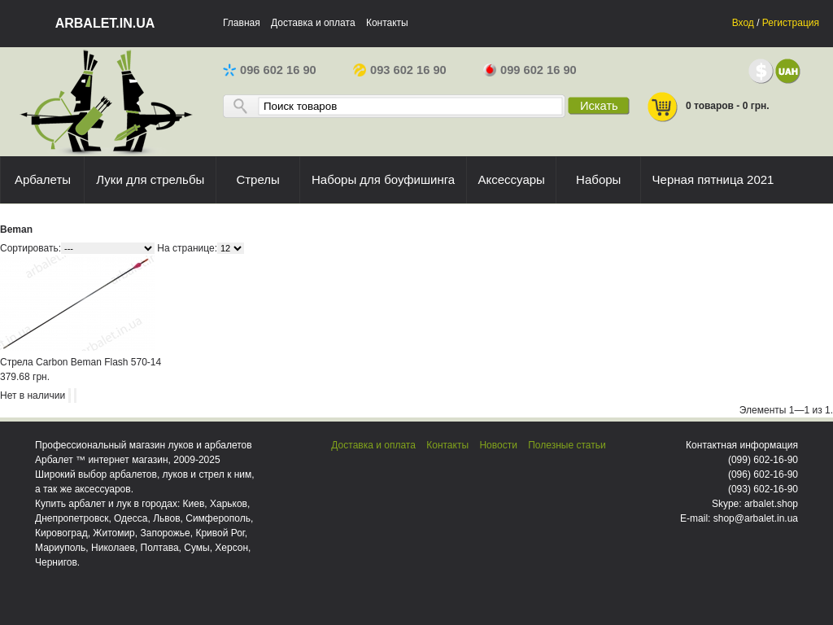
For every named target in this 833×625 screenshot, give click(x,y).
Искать (599, 105)
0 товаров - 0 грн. (708, 107)
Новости (498, 445)
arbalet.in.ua (105, 23)
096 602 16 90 (269, 69)
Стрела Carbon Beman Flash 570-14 (80, 362)
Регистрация (790, 22)
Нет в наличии (32, 395)
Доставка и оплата (313, 22)
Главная (241, 22)
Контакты (387, 22)
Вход (743, 22)
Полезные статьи (566, 445)
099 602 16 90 (530, 69)
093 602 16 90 (400, 69)
